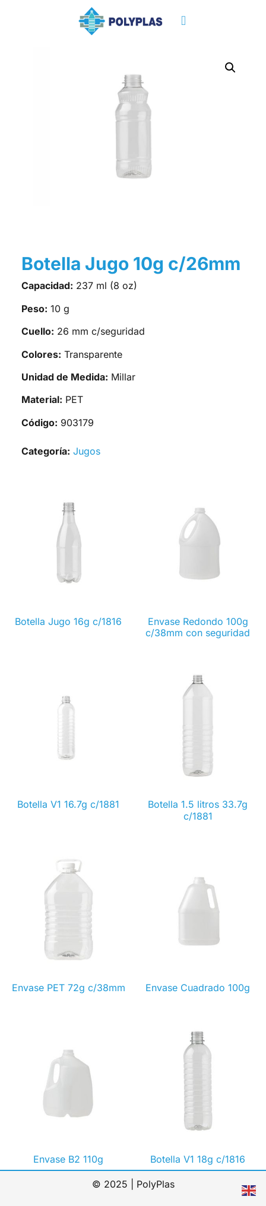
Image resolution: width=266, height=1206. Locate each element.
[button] (183, 21)
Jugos (86, 451)
